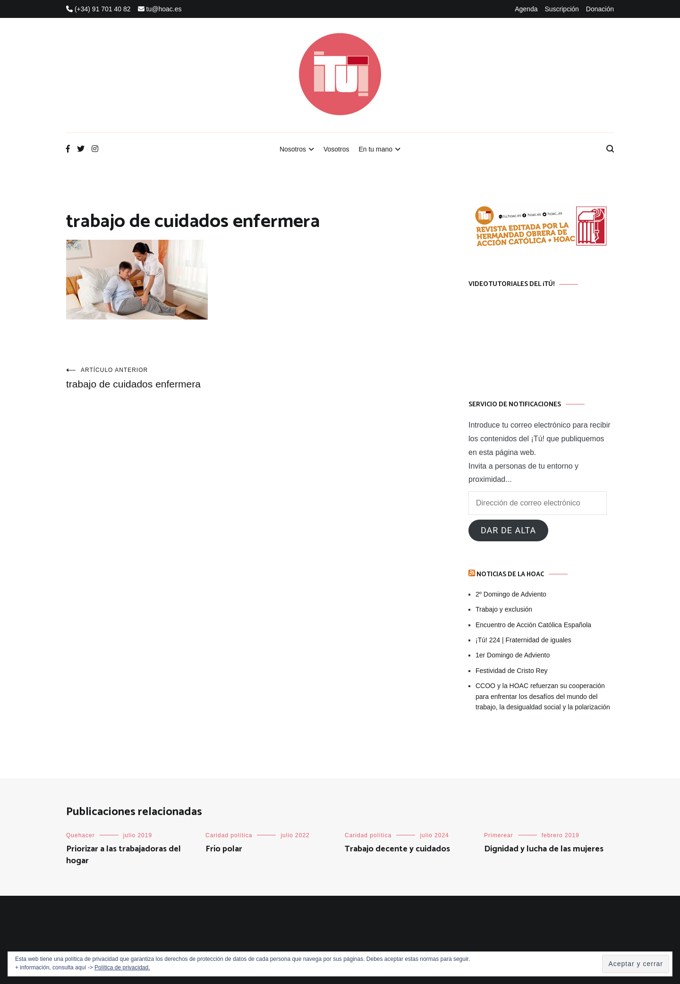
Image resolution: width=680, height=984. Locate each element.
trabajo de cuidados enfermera (157, 378)
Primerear (498, 835)
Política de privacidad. (122, 967)
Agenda (526, 9)
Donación (600, 9)
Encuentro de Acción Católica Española (533, 625)
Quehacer (80, 835)
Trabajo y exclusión (504, 609)
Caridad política (228, 835)
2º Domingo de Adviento (511, 594)
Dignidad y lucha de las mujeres (544, 849)
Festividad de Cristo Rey (512, 670)
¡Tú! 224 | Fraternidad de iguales (523, 640)
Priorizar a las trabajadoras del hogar (123, 855)
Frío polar (223, 849)
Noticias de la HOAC (510, 574)
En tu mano (375, 149)
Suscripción (561, 9)
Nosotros (293, 149)
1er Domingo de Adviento (513, 655)
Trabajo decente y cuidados (397, 849)
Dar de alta (508, 530)
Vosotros (336, 149)
